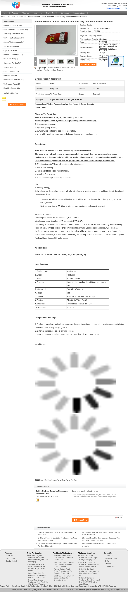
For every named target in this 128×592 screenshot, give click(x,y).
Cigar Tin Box (9, 50)
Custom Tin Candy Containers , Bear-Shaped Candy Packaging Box (88, 558)
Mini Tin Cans (9, 76)
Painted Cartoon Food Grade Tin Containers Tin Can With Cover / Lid (63, 571)
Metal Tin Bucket (10, 88)
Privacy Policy (5, 586)
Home (5, 13)
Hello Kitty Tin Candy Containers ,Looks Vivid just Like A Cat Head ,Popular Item (89, 572)
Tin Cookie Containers (12, 38)
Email (125, 6)
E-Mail (107, 561)
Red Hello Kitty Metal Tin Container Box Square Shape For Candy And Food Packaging (38, 559)
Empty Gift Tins (9, 71)
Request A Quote (114, 6)
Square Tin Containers (12, 42)
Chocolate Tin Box (11, 63)
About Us (25, 13)
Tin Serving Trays (10, 84)
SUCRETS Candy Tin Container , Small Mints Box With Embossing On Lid (89, 564)
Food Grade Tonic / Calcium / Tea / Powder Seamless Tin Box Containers (64, 564)
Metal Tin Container (11, 25)
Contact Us (65, 13)
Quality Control (51, 13)
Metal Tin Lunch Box (11, 55)
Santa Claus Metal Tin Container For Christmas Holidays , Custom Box (37, 575)
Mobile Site (109, 567)
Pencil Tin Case (71, 480)
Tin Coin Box (8, 67)
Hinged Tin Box (44, 480)
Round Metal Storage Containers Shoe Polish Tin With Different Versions (38, 582)
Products (15, 13)
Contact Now (89, 64)
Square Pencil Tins (58, 480)
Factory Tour (37, 13)
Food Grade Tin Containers (14, 30)
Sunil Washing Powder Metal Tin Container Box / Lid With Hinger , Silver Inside (37, 567)
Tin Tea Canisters (10, 46)
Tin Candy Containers (12, 34)
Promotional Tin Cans (12, 80)
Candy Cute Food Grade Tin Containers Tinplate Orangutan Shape (64, 578)
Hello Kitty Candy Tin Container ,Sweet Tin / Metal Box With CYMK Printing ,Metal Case (89, 581)
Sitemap (108, 564)
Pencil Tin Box (21, 17)
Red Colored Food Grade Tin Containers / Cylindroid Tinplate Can (63, 558)
